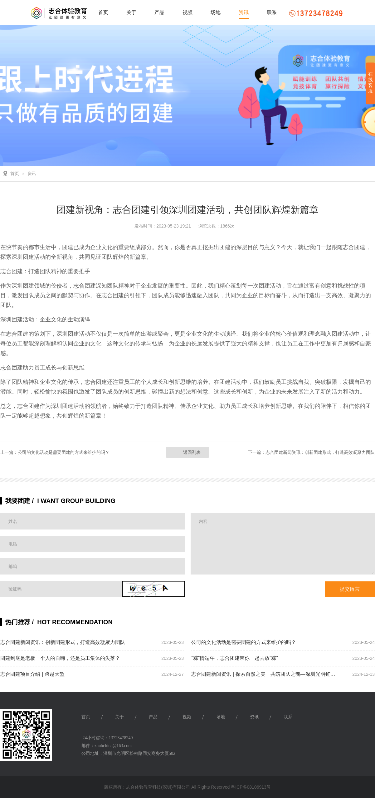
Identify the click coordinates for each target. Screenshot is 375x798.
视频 (187, 12)
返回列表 (192, 452)
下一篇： (256, 452)
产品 (159, 12)
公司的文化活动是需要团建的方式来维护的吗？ (64, 452)
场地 (216, 12)
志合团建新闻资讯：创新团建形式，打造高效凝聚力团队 (320, 452)
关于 (131, 12)
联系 (272, 12)
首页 (103, 12)
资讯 (244, 12)
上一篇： (9, 452)
